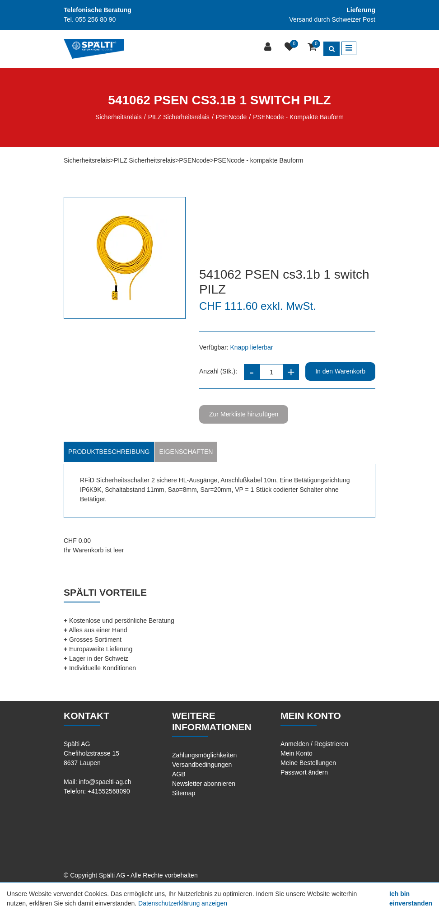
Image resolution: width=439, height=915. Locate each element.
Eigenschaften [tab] (186, 451)
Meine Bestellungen (308, 762)
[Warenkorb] (313, 48)
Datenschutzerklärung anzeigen (182, 903)
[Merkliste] (291, 48)
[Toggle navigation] (348, 48)
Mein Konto (296, 753)
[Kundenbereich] (269, 48)
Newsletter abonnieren (203, 783)
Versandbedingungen (202, 764)
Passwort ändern (304, 772)
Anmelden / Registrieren (314, 743)
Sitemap (183, 793)
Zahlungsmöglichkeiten (204, 755)
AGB (179, 774)
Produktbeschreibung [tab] (108, 451)
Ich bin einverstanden (410, 898)
